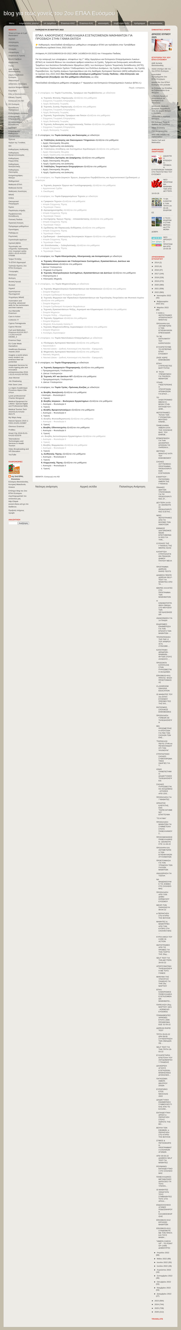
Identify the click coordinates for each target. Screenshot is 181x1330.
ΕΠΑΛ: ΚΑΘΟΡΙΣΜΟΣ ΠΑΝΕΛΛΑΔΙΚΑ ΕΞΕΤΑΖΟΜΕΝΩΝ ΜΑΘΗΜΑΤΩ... (164, 995)
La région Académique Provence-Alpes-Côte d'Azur (17, 390)
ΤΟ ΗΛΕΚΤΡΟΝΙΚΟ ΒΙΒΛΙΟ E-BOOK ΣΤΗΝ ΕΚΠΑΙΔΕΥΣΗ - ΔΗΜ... (164, 403)
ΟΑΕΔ (11, 198)
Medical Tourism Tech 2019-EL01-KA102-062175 (17, 411)
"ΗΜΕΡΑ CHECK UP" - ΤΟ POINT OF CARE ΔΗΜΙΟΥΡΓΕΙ (164, 1244)
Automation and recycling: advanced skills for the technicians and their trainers (18, 304)
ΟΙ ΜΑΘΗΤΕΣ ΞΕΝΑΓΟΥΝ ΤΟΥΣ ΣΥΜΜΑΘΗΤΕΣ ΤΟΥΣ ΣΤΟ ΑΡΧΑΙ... (164, 1195)
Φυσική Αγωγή (14, 281)
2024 (157, 1304)
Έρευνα (11, 139)
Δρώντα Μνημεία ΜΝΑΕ (18, 87)
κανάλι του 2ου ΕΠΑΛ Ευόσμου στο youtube (161, 83)
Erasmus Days (14, 340)
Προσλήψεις (13, 229)
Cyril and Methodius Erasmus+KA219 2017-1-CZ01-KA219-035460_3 (18, 333)
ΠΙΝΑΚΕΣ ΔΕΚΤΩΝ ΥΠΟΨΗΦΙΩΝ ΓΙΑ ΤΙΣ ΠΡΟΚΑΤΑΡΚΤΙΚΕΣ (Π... (164, 493)
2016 (157, 270)
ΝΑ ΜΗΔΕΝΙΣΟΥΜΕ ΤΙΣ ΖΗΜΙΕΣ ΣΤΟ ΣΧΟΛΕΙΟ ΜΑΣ (163, 884)
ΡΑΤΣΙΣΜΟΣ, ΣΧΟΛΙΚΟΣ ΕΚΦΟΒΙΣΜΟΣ (163, 709)
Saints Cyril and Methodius (158, 141)
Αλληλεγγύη (13, 42)
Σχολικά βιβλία (14, 243)
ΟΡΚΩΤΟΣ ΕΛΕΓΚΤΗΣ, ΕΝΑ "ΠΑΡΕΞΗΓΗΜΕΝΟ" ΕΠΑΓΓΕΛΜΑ (164, 809)
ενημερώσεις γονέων (29, 23)
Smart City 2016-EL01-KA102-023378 (18, 434)
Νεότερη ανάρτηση (46, 486)
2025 (157, 1308)
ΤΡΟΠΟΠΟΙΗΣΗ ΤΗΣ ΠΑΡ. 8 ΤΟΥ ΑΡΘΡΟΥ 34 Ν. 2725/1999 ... (163, 641)
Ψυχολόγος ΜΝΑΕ (16, 297)
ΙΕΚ (10, 146)
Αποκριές (12, 49)
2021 (157, 289)
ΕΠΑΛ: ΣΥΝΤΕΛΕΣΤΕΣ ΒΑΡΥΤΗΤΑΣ (164, 365)
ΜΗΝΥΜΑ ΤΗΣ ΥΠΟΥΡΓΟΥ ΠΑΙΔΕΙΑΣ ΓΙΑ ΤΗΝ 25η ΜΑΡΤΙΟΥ (163, 981)
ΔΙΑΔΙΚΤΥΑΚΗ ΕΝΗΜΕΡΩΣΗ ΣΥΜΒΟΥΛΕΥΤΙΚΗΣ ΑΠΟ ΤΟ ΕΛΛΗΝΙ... (164, 1104)
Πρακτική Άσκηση (15, 223)
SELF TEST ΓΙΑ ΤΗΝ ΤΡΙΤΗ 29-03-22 (164, 1049)
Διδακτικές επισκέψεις (17, 84)
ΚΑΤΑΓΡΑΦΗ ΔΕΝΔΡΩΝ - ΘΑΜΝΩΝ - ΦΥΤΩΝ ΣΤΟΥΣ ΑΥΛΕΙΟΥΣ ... (164, 654)
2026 (157, 1312)
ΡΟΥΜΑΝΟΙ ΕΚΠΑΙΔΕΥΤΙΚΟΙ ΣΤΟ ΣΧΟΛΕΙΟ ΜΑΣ (164, 1169)
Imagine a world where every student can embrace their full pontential (18, 358)
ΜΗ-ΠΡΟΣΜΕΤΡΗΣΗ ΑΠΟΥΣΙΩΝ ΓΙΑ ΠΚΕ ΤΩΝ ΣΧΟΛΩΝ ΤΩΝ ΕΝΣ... (164, 732)
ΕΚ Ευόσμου (13, 104)
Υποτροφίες (13, 271)
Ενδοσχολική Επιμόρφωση (14, 118)
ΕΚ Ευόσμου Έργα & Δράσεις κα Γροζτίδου (161, 123)
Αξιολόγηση (13, 46)
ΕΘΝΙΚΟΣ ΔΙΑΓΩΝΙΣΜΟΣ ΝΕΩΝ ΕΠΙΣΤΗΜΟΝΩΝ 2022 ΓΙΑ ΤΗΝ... (163, 534)
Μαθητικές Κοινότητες (17, 191)
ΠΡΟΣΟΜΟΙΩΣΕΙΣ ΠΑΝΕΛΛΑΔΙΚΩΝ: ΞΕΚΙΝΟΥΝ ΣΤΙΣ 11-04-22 (164, 840)
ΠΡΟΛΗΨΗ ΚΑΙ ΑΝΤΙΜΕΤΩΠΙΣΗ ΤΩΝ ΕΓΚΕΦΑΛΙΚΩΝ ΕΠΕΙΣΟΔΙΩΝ (164, 328)
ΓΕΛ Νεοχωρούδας (160, 131)
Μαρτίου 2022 (163, 307)
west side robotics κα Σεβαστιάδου (160, 135)
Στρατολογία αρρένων (17, 240)
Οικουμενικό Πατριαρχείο (13, 202)
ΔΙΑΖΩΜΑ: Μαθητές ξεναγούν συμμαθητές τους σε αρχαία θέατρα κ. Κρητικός (161, 109)
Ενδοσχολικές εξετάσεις (18, 113)
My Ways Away (14, 417)
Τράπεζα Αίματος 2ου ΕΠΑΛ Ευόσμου (17, 267)
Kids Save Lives (15, 384)
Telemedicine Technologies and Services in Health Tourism (16, 442)
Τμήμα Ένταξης (14, 259)
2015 (157, 266)
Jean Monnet (14, 378)
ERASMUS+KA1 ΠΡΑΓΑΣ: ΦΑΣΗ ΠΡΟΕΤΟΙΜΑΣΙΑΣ (164, 679)
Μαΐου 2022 (162, 1259)
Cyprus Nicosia (14, 327)
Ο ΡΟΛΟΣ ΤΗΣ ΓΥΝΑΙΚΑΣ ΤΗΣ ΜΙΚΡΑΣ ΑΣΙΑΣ (164, 545)
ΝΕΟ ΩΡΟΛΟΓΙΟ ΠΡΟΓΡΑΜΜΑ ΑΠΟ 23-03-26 (167, 243)
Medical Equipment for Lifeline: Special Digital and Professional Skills (18, 403)
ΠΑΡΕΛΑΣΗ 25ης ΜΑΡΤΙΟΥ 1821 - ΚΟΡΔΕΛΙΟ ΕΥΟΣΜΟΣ (164, 1008)
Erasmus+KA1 (86, 23)
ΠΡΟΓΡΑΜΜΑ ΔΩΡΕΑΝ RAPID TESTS (163, 569)
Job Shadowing (14, 381)
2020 (157, 285)
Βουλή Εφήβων (14, 59)
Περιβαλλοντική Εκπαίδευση (14, 215)
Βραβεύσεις (13, 62)
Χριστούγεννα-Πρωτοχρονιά (14, 292)
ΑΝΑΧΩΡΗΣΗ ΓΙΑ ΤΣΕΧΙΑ (164, 874)
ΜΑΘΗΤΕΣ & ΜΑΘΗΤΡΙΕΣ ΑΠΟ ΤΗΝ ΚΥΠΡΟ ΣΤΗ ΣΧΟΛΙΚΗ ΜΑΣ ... (163, 927)
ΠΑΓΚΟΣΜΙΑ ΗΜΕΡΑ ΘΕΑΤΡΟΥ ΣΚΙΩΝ (162, 1082)
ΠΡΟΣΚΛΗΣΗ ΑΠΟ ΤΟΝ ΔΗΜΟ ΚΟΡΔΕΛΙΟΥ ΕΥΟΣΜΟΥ (162, 897)
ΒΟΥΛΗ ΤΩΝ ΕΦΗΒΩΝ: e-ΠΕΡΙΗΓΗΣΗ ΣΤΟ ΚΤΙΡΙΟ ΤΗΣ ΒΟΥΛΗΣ (163, 1132)
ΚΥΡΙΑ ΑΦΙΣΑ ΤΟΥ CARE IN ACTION (164, 939)
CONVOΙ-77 (13, 320)
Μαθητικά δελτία (15, 188)
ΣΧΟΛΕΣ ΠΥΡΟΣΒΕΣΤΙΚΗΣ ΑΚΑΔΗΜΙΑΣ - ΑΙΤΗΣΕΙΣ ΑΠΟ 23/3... (164, 789)
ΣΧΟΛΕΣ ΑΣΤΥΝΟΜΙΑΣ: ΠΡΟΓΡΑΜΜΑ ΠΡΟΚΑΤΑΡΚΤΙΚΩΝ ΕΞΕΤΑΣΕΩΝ (164, 467)
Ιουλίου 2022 (162, 1266)
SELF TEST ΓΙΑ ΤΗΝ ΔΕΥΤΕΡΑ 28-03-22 (163, 960)
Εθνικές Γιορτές (14, 97)
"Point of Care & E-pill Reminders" (17, 34)
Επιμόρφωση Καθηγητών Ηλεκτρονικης (14, 133)
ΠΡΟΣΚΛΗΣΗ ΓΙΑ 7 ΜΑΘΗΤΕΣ (164, 798)
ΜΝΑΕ (11, 195)
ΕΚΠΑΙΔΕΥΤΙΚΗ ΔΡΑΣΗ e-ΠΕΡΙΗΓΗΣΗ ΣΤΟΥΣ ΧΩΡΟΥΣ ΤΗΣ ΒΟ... (163, 1118)
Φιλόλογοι (12, 275)
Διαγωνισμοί (13, 80)
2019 (157, 281)
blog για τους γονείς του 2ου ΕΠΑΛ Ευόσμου (59, 13)
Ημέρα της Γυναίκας (16, 143)
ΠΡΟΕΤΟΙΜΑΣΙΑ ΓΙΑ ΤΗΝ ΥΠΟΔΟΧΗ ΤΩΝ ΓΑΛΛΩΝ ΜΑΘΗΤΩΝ (164, 865)
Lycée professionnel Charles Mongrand (16, 397)
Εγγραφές (12, 91)
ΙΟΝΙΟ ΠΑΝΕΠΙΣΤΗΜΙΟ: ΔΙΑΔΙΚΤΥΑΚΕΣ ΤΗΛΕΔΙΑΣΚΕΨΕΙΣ (164, 775)
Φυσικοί (11, 285)
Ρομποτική (12, 236)
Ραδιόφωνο (13, 233)
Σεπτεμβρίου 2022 (164, 1276)
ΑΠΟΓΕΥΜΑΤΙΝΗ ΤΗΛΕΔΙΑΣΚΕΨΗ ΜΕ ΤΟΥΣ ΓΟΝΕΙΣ (164, 969)
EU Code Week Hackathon (15, 345)
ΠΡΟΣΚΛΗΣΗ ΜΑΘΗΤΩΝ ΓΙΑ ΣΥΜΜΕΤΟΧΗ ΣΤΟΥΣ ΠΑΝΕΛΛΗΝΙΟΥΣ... (164, 828)
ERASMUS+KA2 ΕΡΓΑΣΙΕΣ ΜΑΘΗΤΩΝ (163, 1222)
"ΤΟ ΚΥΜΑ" (161, 818)
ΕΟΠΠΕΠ (12, 128)
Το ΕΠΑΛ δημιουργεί (17, 262)
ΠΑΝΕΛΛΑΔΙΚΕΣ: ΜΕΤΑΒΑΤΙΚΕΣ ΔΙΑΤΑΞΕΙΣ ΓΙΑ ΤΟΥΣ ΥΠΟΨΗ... (164, 1181)
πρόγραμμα (139, 23)
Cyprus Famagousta (17, 323)
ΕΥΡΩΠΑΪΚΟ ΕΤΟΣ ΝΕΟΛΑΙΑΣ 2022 (162, 1092)
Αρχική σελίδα (88, 486)
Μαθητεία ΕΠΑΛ (15, 184)
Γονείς (11, 66)
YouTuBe (12, 455)
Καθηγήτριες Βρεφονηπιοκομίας (16, 154)
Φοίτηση (12, 278)
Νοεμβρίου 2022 (164, 1288)
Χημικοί (11, 288)
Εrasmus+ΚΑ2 (68, 23)
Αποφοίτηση (13, 52)
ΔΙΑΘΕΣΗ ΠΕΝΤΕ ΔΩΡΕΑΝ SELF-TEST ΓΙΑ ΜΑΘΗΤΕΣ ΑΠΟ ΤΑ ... (164, 579)
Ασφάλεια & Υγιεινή (16, 56)
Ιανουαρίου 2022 (164, 295)
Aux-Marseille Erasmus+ (14, 312)
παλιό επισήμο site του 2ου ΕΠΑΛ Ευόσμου (161, 70)
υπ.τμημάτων (50, 23)
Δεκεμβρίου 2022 (164, 1294)
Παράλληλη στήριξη (16, 210)
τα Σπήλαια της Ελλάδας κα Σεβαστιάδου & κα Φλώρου (162, 90)
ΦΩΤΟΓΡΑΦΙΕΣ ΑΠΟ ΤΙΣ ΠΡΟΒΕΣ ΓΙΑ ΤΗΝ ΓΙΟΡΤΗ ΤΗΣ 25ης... (163, 949)
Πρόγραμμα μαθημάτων (18, 226)
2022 (157, 292)
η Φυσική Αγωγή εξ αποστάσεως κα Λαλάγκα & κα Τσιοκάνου (160, 99)
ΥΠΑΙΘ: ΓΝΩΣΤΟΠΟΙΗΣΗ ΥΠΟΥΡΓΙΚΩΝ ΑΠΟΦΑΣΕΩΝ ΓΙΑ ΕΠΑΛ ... (164, 388)
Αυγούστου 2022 (164, 1270)
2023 (157, 1301)
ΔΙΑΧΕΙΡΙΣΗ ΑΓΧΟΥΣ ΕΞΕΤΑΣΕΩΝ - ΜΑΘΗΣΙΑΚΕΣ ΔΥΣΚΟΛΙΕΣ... (163, 1070)
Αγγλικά (11, 39)
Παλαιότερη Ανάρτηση (132, 486)
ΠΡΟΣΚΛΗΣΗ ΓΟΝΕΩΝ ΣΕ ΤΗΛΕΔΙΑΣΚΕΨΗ (164, 718)
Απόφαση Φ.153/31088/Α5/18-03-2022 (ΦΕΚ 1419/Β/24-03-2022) (66, 53)
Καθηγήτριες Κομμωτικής (13, 159)
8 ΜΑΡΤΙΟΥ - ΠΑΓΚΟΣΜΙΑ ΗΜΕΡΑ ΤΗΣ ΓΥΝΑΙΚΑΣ (162, 480)
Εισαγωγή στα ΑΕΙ (52, 477)
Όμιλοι (11, 207)
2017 (157, 274)
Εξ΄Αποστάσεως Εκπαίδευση (15, 123)
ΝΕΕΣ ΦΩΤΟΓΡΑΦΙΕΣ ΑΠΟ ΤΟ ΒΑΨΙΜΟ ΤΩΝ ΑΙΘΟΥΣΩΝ (164, 520)
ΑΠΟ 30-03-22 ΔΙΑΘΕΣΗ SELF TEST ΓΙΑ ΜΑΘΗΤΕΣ (164, 1159)
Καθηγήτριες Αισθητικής (18, 149)
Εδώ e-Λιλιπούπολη (16, 94)
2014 (157, 262)
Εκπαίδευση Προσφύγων (13, 109)
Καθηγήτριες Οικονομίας (13, 171)
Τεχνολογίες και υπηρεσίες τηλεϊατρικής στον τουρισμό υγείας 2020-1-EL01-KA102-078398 (18, 251)
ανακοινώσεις (156, 23)
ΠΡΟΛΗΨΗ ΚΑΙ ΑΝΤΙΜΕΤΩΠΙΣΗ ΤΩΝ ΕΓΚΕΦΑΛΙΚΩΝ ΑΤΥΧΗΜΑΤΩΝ (164, 852)
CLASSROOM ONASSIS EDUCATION (163, 688)
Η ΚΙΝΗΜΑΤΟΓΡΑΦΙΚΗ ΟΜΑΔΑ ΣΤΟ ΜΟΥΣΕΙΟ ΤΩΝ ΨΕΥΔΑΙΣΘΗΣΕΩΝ (164, 608)
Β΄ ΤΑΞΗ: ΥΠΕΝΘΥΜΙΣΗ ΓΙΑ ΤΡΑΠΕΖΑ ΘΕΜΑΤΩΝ (163, 375)
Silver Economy (158, 128)
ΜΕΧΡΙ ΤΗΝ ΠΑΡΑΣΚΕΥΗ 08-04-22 (163, 907)
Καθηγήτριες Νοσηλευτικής (14, 165)
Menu (11, 23)
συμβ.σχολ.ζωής (121, 23)
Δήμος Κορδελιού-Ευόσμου (16, 76)
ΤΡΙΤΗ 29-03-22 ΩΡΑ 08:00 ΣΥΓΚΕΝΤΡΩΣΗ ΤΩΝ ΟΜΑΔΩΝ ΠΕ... (164, 1038)
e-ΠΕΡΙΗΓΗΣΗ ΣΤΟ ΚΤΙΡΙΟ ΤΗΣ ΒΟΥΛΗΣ (163, 915)
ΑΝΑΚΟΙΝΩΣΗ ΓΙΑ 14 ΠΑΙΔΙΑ (164, 619)
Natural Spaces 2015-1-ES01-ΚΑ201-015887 (18, 422)
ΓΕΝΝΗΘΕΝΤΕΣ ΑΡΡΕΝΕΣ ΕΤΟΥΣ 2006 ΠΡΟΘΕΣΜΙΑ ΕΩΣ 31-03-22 (163, 1020)
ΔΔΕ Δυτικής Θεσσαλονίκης (14, 70)
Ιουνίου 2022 (162, 1262)
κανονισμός (103, 23)
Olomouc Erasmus (16, 426)
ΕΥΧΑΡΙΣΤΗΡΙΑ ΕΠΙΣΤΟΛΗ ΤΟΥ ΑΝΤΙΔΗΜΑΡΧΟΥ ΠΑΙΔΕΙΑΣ (164, 1058)
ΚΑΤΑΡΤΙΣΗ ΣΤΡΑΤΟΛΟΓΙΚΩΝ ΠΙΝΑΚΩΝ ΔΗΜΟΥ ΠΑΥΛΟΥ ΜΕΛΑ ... (164, 557)
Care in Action (14, 316)
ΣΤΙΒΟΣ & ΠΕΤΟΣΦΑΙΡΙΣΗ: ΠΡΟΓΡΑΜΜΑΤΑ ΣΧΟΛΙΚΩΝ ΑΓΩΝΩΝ (164, 1146)
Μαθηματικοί (13, 181)
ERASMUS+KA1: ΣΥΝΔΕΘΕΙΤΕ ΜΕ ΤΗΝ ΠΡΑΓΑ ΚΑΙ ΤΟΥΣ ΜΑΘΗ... (164, 1233)
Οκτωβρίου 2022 (164, 1282)
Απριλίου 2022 (163, 1253)
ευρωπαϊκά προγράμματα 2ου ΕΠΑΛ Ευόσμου (159, 76)
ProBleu (11, 430)
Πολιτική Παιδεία (15, 219)
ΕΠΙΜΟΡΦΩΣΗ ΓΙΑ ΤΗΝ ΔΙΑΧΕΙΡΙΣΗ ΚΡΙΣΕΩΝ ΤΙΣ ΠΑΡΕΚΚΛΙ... (163, 443)
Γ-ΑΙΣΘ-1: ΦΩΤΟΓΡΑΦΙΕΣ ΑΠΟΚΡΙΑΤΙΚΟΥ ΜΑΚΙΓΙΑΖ (164, 316)
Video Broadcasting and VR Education (18, 450)
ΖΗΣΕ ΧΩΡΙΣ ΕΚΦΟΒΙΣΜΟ (163, 359)
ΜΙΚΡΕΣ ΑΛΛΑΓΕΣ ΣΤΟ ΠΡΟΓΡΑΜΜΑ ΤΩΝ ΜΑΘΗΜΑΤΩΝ (164, 592)
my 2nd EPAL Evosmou (17, 477)
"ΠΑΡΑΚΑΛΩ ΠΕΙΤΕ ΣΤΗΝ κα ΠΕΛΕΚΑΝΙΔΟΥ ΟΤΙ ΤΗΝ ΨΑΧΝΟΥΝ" (164, 745)
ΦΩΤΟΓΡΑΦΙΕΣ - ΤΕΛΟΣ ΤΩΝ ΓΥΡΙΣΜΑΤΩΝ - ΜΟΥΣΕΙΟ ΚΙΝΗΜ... (164, 417)
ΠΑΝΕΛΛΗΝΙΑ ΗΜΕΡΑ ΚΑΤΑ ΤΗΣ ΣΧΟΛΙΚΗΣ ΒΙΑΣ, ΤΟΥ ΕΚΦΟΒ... (164, 430)
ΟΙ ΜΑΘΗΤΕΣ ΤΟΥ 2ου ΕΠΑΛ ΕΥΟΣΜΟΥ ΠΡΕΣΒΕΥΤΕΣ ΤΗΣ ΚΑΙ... (164, 699)
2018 (157, 277)
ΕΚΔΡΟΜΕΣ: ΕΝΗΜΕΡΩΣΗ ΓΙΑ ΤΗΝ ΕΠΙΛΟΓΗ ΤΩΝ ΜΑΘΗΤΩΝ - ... (163, 628)
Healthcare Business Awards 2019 (17, 350)
